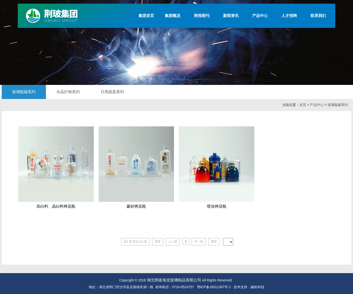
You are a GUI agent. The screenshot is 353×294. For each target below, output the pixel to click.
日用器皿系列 (112, 92)
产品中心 (317, 105)
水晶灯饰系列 (68, 92)
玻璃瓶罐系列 (23, 92)
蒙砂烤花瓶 (136, 206)
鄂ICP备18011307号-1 (214, 287)
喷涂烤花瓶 (216, 206)
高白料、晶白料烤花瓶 (55, 206)
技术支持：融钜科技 (249, 287)
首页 (302, 105)
